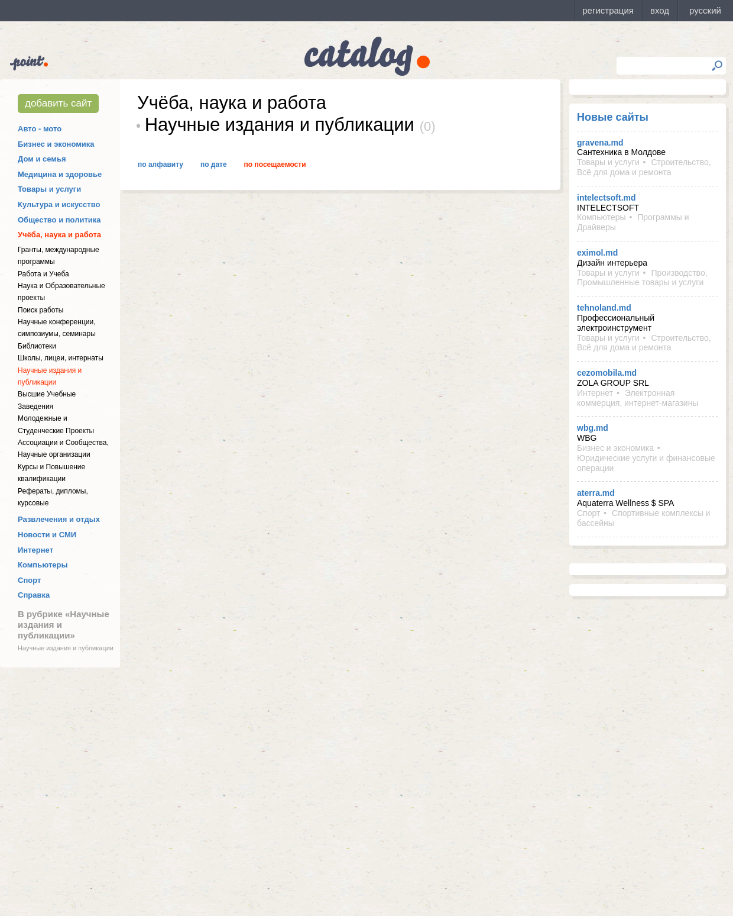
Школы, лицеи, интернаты (60, 358)
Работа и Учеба (43, 274)
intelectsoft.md (606, 197)
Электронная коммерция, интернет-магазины (637, 398)
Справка (34, 595)
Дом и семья (42, 158)
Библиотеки (37, 346)
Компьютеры (43, 564)
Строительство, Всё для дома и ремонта (644, 167)
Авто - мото (39, 128)
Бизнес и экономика (56, 144)
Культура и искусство (59, 204)
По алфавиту (160, 164)
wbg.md (592, 428)
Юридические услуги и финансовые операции (646, 463)
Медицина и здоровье (60, 174)
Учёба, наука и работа (59, 234)
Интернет (35, 550)
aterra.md (596, 493)
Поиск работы (40, 310)
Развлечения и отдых (59, 519)
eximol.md (597, 252)
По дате (213, 164)
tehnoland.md (604, 307)
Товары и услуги (49, 189)
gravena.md (600, 142)
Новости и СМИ (47, 534)
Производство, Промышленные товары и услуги (642, 278)
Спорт (29, 580)
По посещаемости (275, 164)
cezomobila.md (607, 373)
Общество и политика (59, 219)
